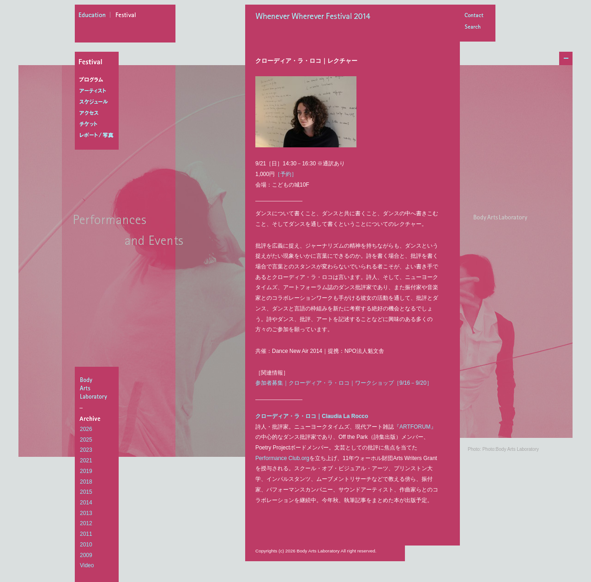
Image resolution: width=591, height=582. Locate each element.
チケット (98, 124)
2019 (86, 471)
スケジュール (98, 102)
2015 (86, 492)
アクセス (98, 113)
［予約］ (286, 174)
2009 (86, 555)
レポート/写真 (98, 135)
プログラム (98, 79)
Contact (473, 16)
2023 (86, 450)
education (94, 16)
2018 (86, 482)
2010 (86, 544)
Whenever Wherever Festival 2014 (315, 17)
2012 (86, 523)
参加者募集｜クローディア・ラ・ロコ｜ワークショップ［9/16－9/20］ (343, 383)
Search (473, 27)
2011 (86, 534)
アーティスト (98, 91)
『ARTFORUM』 (415, 427)
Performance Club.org (282, 458)
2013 (86, 513)
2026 (86, 429)
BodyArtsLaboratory (97, 388)
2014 (86, 502)
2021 (86, 460)
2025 (86, 439)
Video (87, 565)
